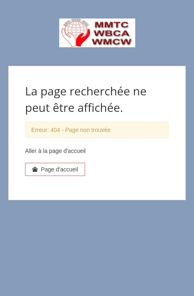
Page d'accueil (55, 169)
